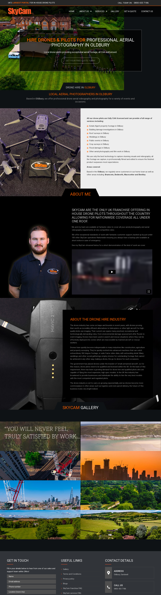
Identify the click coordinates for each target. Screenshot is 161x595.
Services (99, 11)
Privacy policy (68, 530)
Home (71, 11)
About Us (84, 11)
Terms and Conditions (72, 525)
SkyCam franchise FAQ (72, 539)
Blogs (65, 535)
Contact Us (147, 11)
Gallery (115, 11)
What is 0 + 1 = (13, 563)
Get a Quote (130, 11)
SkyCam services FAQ (72, 544)
